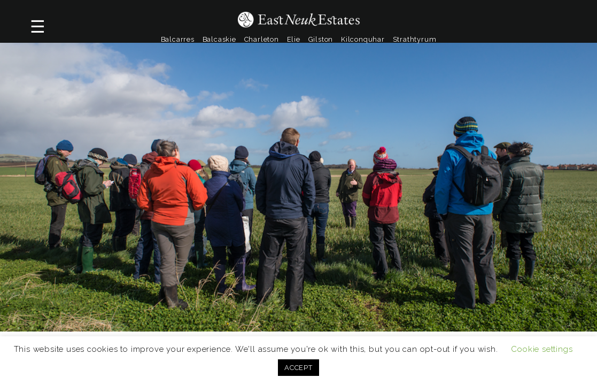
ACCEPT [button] (298, 368)
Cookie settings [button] (541, 349)
